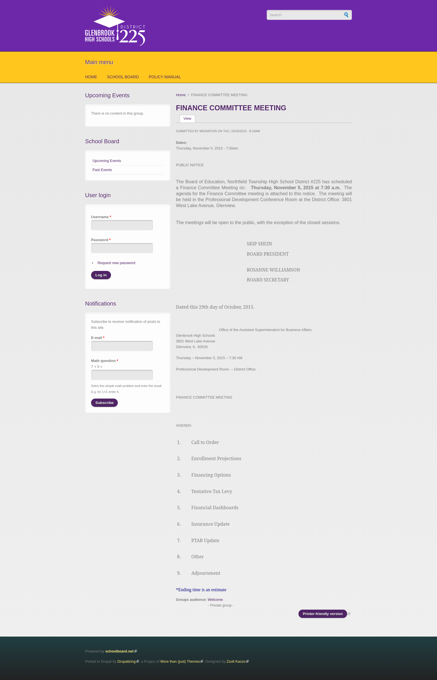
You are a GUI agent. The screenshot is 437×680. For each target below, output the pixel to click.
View (189, 118)
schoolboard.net (119, 651)
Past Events (102, 170)
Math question (104, 361)
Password (101, 240)
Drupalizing (126, 661)
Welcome (215, 599)
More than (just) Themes (180, 661)
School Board (123, 77)
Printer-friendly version (323, 614)
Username (101, 217)
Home (91, 77)
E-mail (97, 338)
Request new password (116, 263)
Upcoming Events (107, 161)
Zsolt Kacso (235, 661)
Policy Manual (165, 77)
